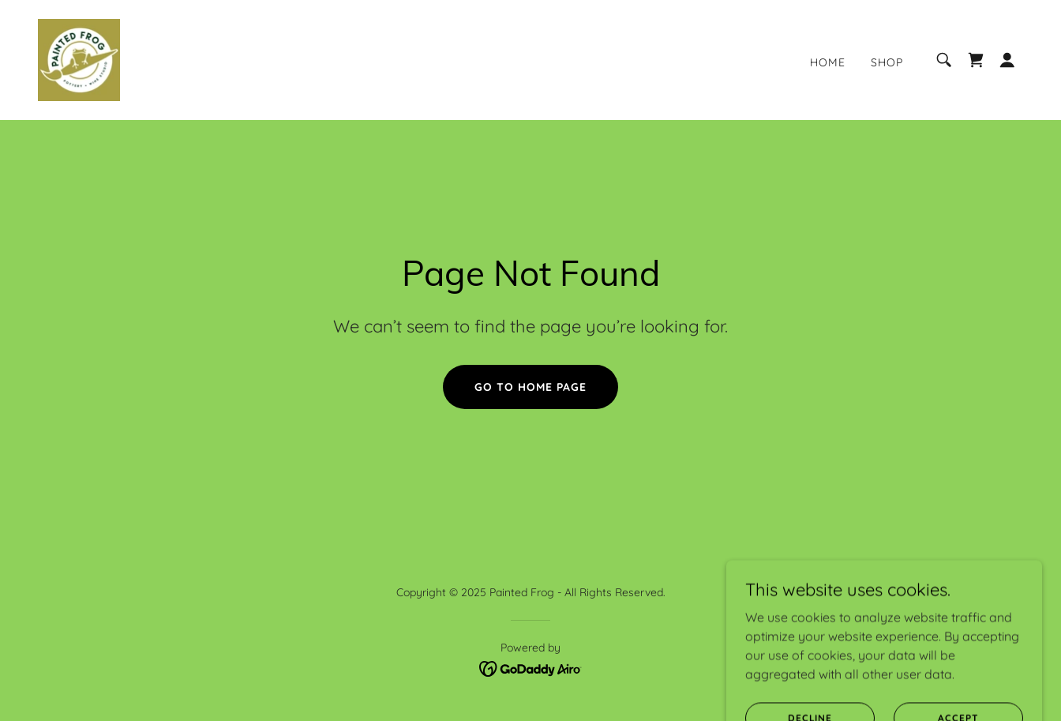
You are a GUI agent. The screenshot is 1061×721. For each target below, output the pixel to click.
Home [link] (827, 62)
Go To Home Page (530, 387)
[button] (1007, 60)
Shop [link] (887, 62)
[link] (79, 58)
